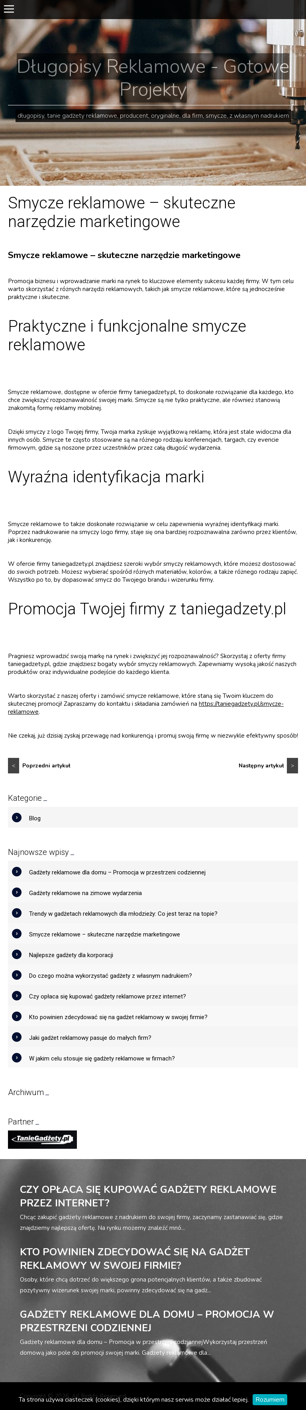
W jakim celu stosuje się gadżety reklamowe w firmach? (102, 1058)
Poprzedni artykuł (39, 765)
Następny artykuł (268, 765)
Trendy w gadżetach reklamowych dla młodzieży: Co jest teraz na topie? (123, 913)
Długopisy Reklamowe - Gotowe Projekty (153, 78)
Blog (35, 818)
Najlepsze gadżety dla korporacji (71, 955)
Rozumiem (269, 1399)
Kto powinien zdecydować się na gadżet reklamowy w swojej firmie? (118, 1017)
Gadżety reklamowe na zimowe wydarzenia (85, 893)
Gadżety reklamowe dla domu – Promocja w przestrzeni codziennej (117, 872)
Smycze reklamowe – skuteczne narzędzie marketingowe (104, 934)
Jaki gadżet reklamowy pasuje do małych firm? (90, 1037)
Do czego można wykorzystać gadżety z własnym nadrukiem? (110, 975)
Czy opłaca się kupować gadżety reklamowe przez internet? (107, 996)
